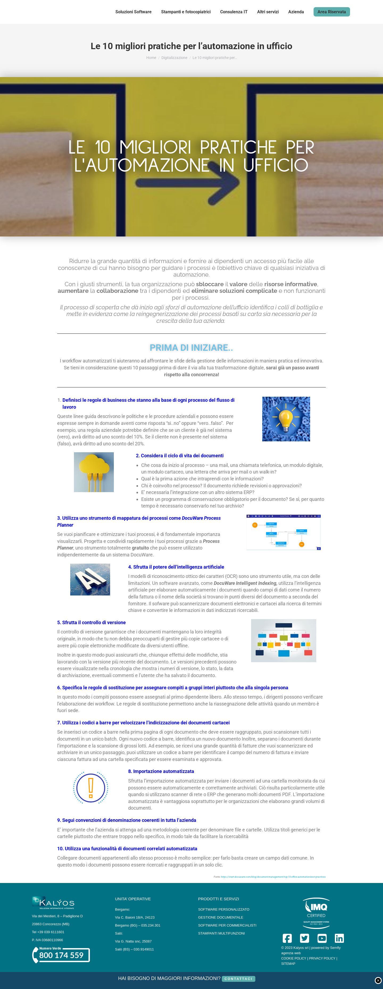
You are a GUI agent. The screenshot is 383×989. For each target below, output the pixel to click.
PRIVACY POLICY (322, 958)
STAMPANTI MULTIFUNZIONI (221, 933)
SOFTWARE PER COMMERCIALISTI (227, 925)
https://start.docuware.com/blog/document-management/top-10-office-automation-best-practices (273, 877)
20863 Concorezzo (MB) (50, 924)
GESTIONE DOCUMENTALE (220, 917)
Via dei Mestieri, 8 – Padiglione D (57, 916)
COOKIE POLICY (293, 958)
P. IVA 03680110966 (47, 940)
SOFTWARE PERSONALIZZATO (223, 909)
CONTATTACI (238, 979)
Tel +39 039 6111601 (48, 932)
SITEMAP (288, 964)
